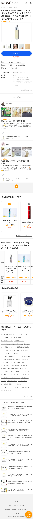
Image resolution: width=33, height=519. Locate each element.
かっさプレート (12, 390)
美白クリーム (23, 368)
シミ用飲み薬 (10, 359)
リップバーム (19, 350)
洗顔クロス (18, 365)
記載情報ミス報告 (26, 90)
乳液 (7, 334)
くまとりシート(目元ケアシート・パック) (12, 356)
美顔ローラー (12, 384)
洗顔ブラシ (4, 368)
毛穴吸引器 (4, 390)
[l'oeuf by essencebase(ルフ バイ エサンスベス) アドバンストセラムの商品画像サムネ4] (21, 46)
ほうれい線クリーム (12, 381)
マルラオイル (26, 374)
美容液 (10, 334)
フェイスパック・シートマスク (17, 362)
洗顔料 (19, 337)
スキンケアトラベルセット (21, 359)
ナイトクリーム (25, 378)
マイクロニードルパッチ (7, 365)
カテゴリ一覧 (12, 505)
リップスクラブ (14, 353)
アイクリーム (12, 347)
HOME (16, 502)
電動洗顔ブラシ (15, 368)
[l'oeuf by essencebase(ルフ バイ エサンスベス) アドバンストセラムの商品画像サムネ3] (15, 46)
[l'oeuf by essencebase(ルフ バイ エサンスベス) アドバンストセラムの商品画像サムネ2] (9, 46)
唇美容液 (12, 350)
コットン (3, 359)
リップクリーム (5, 353)
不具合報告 (16, 513)
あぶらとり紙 (27, 356)
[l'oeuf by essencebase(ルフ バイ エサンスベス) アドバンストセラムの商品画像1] (17, 32)
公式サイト (16, 53)
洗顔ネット (24, 365)
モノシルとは (20, 505)
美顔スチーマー (21, 384)
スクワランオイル (5, 374)
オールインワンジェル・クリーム (21, 334)
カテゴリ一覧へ (28, 396)
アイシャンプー (5, 350)
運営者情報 (7, 509)
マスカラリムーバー (19, 341)
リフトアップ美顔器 (19, 387)
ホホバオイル (26, 371)
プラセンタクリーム (16, 371)
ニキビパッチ (4, 362)
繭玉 (9, 368)
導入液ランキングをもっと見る (24, 236)
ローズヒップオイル (16, 374)
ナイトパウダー (5, 337)
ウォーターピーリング (7, 387)
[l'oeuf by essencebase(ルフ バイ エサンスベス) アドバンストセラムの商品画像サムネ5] (27, 46)
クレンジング (13, 337)
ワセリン (3, 381)
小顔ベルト (28, 387)
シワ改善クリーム (22, 381)
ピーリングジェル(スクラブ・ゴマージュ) (12, 344)
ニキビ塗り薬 (4, 384)
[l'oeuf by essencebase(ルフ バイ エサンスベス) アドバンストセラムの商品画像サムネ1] (4, 46)
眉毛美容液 (20, 347)
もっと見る (16, 85)
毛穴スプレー (27, 344)
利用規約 (14, 509)
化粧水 (3, 334)
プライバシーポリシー (23, 509)
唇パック (25, 350)
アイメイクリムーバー (7, 341)
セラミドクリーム (5, 371)
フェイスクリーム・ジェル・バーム (10, 378)
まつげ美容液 (4, 347)
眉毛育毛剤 (26, 347)
